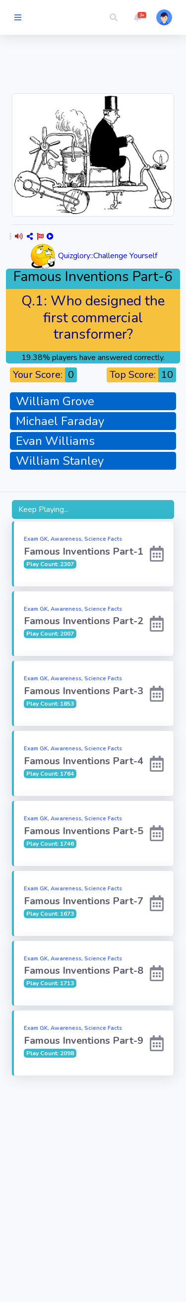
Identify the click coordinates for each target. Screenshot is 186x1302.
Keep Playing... (43, 509)
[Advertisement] (93, 1173)
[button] (113, 17)
